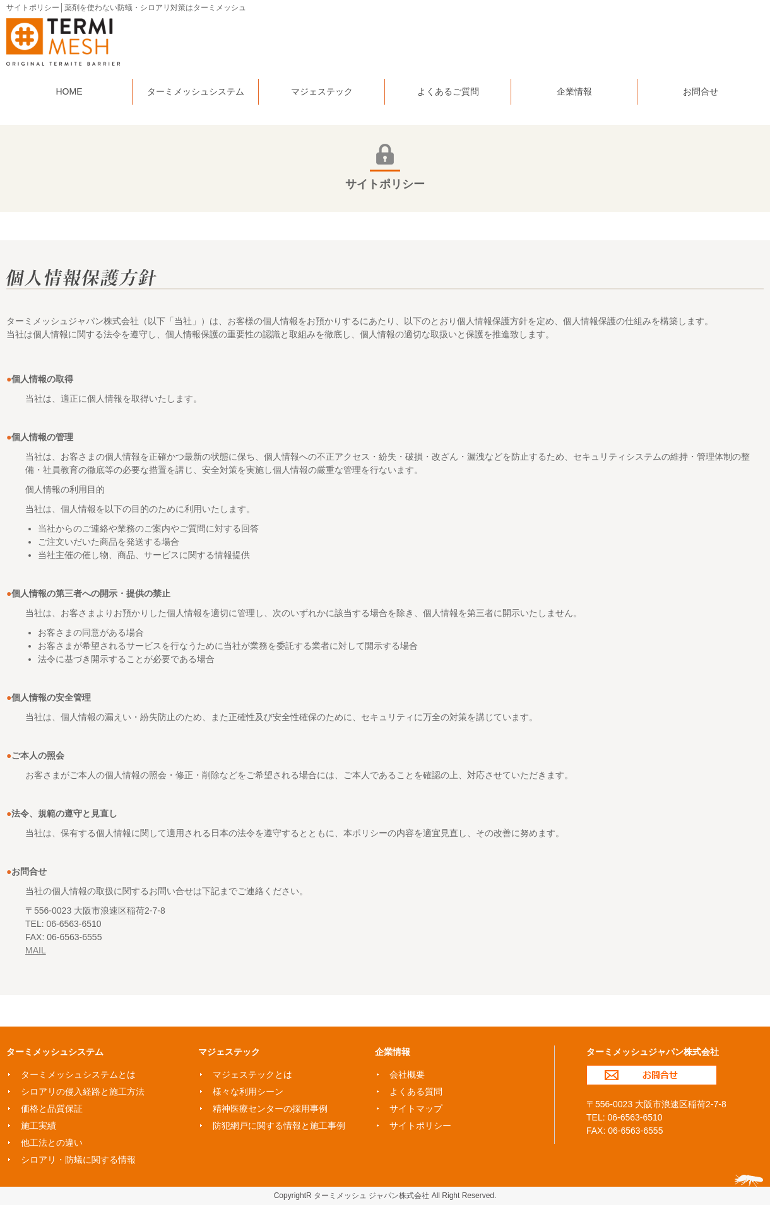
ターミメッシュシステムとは (78, 1074)
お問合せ (651, 1075)
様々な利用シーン (248, 1091)
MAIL (35, 950)
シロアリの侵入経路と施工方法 (83, 1091)
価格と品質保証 (52, 1108)
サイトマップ (415, 1108)
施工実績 (38, 1126)
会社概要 (407, 1074)
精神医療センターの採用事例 (270, 1108)
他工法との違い (52, 1143)
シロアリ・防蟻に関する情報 (78, 1160)
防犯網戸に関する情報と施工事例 (279, 1126)
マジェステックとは (252, 1074)
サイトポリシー (420, 1126)
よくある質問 (415, 1091)
